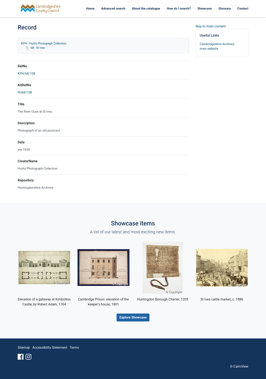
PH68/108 (25, 92)
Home (90, 8)
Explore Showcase (133, 317)
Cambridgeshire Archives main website (217, 46)
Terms (74, 347)
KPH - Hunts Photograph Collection (43, 43)
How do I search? (179, 8)
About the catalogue (146, 8)
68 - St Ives (38, 47)
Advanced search (113, 8)
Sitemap (24, 347)
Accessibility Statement (49, 347)
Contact (242, 8)
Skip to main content (210, 26)
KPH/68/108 (26, 73)
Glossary (224, 8)
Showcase (204, 8)
